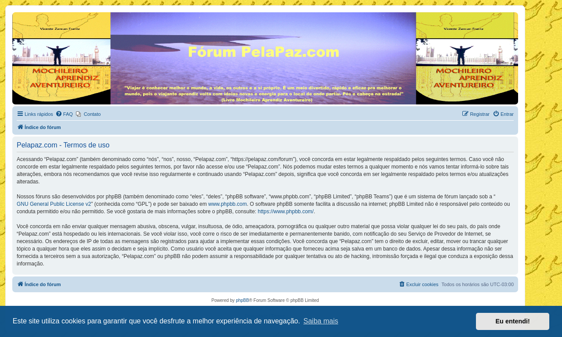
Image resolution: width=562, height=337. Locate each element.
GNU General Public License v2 (54, 204)
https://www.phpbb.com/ (285, 211)
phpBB (242, 300)
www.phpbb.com (227, 204)
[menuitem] (64, 114)
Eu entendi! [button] (513, 321)
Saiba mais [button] (320, 321)
